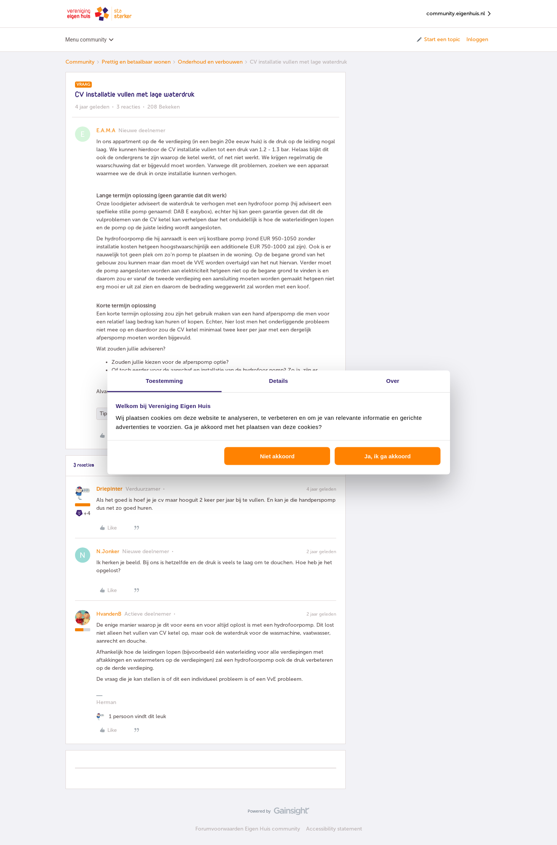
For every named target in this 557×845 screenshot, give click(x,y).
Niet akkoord (277, 456)
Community (79, 62)
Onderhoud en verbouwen (210, 62)
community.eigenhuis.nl (459, 14)
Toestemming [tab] (164, 381)
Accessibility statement (334, 829)
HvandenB (108, 614)
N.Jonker (107, 551)
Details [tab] (278, 381)
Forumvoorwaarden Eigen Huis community (247, 829)
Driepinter (109, 489)
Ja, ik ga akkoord (387, 456)
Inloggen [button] (477, 39)
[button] (438, 39)
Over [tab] (392, 381)
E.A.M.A (105, 130)
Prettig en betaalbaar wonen (136, 62)
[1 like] (131, 716)
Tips (104, 413)
